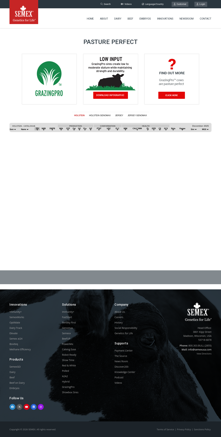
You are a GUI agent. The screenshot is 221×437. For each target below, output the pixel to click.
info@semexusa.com (200, 349)
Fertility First (69, 322)
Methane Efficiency (20, 349)
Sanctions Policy (202, 429)
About (104, 18)
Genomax (67, 328)
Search (105, 4)
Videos (126, 4)
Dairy (117, 18)
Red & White (69, 365)
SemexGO (15, 366)
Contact (205, 18)
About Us (119, 311)
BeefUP (66, 338)
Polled (65, 370)
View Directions (204, 353)
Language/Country (153, 4)
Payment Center (123, 350)
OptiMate (14, 322)
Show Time (68, 360)
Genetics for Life (123, 333)
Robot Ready (69, 354)
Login (200, 4)
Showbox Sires (70, 392)
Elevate (13, 333)
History (118, 322)
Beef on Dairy (17, 382)
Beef (130, 18)
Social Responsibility (125, 328)
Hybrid (66, 381)
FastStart (67, 317)
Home (90, 18)
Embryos (145, 18)
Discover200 (121, 366)
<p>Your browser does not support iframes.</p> (110, 186)
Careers (118, 317)
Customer (180, 4)
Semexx (66, 333)
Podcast (118, 377)
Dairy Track (15, 328)
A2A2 (65, 376)
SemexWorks (16, 317)
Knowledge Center (124, 372)
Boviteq (13, 344)
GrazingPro (68, 387)
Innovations (165, 18)
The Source (120, 356)
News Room (121, 361)
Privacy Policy (184, 429)
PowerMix (67, 344)
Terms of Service (165, 429)
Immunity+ (15, 311)
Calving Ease (69, 349)
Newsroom (187, 18)
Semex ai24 (15, 338)
